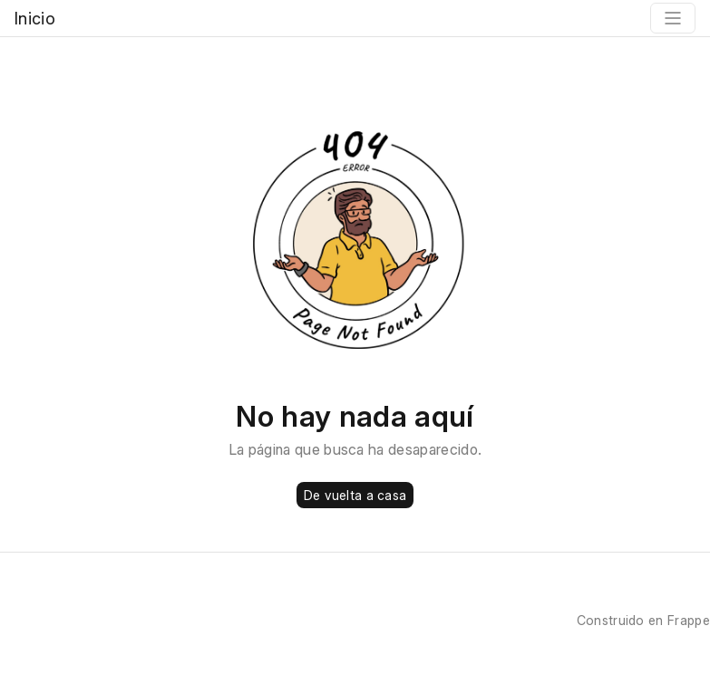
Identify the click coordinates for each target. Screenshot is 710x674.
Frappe (688, 620)
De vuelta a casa (355, 495)
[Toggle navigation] (672, 18)
